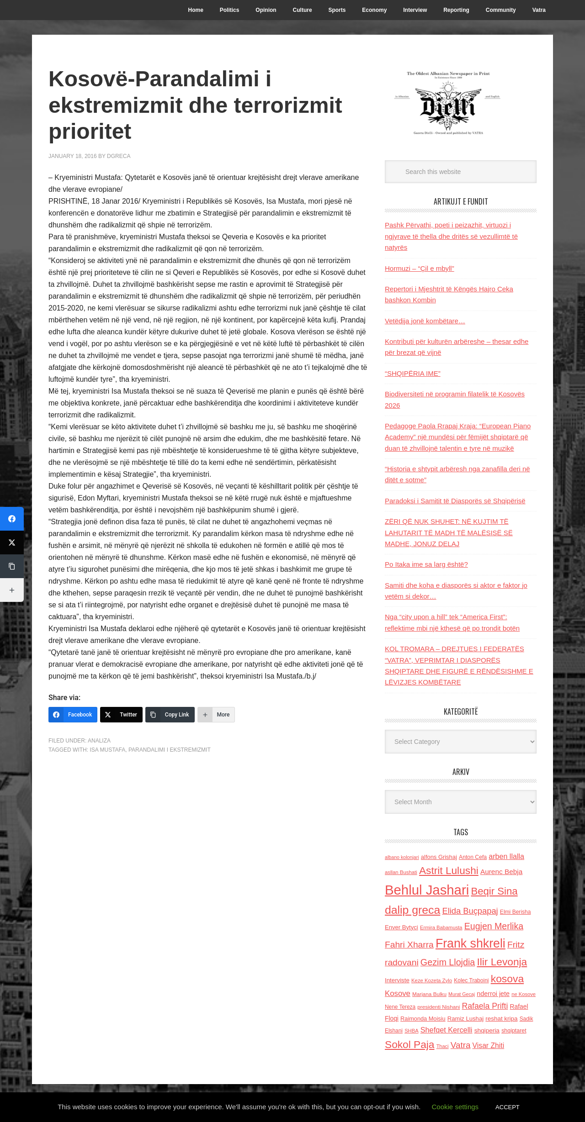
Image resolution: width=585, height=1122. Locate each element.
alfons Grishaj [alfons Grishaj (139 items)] (439, 856)
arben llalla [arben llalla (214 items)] (506, 856)
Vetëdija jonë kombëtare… (425, 321)
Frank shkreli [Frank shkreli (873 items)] (470, 943)
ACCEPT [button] (507, 1107)
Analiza (99, 740)
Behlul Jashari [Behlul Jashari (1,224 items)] (427, 889)
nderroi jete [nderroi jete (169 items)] (493, 993)
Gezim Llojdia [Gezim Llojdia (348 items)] (447, 962)
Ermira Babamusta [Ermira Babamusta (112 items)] (441, 927)
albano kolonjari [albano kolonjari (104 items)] (402, 857)
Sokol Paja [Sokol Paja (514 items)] (409, 1044)
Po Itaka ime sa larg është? (426, 564)
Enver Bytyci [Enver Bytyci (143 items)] (401, 927)
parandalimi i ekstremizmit (169, 750)
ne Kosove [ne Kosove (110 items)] (523, 994)
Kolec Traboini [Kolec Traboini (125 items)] (471, 980)
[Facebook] (72, 714)
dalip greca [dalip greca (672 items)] (412, 910)
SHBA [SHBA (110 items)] (411, 1030)
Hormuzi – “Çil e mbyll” (419, 268)
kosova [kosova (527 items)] (507, 979)
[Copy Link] (170, 714)
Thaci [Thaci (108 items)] (442, 1046)
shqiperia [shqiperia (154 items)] (487, 1030)
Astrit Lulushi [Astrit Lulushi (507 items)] (449, 870)
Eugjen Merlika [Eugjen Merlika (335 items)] (493, 926)
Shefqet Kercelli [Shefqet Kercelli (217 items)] (446, 1030)
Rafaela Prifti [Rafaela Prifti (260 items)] (485, 1006)
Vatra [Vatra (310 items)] (461, 1045)
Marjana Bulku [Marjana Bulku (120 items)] (429, 994)
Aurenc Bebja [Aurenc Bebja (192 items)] (501, 871)
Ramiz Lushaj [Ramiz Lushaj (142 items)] (465, 1018)
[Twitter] (121, 714)
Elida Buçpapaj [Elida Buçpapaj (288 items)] (470, 911)
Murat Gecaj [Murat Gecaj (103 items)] (461, 994)
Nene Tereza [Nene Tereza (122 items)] (400, 1007)
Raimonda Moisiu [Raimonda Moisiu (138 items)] (423, 1018)
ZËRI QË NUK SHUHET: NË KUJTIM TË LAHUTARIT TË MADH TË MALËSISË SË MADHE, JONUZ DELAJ (449, 532)
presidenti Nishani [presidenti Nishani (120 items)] (438, 1007)
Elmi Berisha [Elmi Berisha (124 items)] (515, 912)
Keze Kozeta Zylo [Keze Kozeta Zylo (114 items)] (431, 980)
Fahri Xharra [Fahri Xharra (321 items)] (409, 944)
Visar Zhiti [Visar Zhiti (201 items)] (489, 1045)
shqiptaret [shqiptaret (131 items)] (513, 1030)
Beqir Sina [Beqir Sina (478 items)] (494, 891)
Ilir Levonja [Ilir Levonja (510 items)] (502, 962)
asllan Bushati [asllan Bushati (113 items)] (401, 872)
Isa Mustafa (107, 750)
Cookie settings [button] (455, 1107)
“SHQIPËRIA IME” (413, 373)
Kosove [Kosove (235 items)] (397, 993)
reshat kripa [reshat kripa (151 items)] (501, 1018)
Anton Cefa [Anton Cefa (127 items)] (473, 857)
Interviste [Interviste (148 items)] (397, 980)
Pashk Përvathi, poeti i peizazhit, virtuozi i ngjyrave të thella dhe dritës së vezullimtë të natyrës (451, 236)
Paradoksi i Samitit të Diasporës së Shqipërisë (455, 501)
